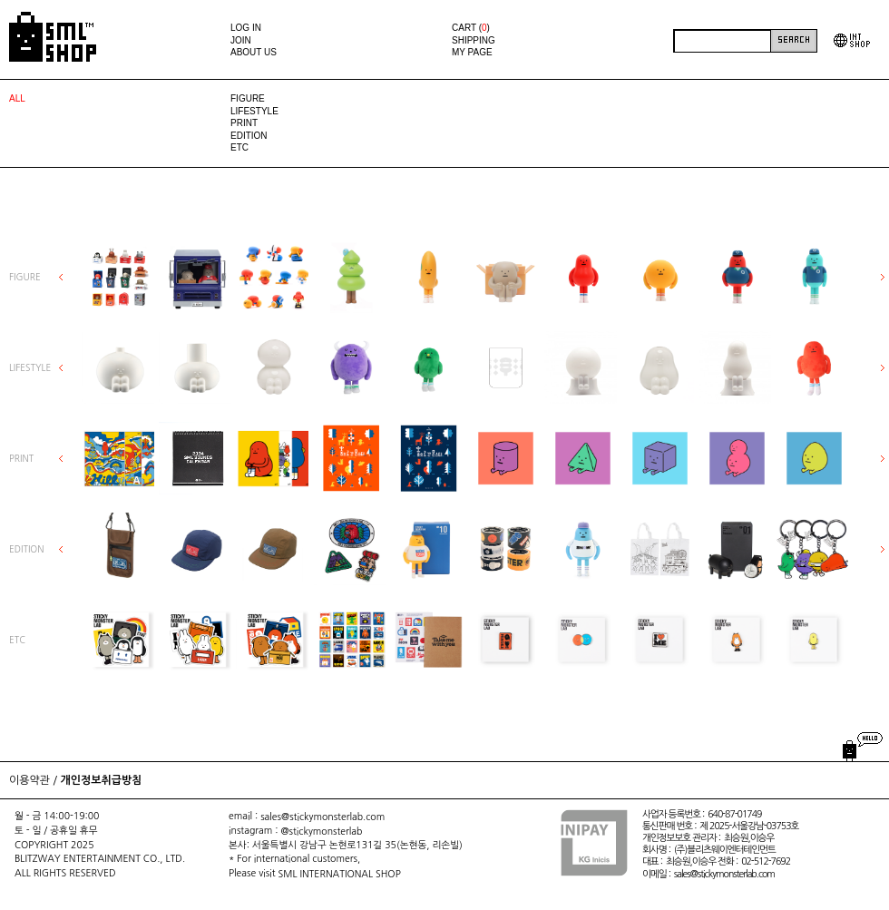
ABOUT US (253, 52)
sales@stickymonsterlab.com (322, 817)
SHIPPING (473, 40)
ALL (17, 98)
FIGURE (247, 98)
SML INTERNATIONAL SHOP (339, 874)
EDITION (249, 136)
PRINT (244, 123)
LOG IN (245, 28)
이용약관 (29, 780)
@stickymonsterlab (321, 831)
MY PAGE (472, 52)
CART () (471, 28)
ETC (239, 148)
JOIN (240, 40)
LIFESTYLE (254, 111)
